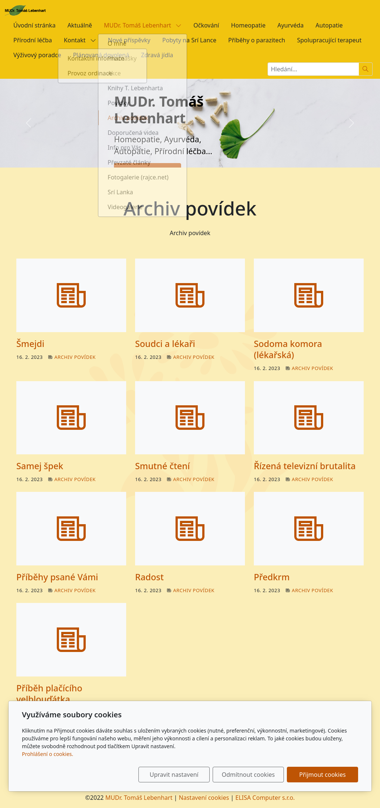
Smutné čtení (162, 466)
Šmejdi (30, 344)
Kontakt (80, 40)
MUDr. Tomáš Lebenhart (142, 25)
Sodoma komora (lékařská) (288, 349)
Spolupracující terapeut (329, 40)
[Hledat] (366, 69)
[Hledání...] (313, 69)
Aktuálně (80, 25)
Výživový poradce (37, 55)
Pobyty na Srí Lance (189, 40)
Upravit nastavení (174, 774)
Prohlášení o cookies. (47, 753)
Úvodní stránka (34, 25)
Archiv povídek (75, 357)
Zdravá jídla (157, 55)
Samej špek (39, 466)
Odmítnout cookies (248, 774)
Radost (149, 577)
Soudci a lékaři (165, 344)
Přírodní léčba (32, 40)
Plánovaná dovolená (101, 55)
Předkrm (272, 577)
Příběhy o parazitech (256, 40)
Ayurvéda (290, 25)
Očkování (206, 25)
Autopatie (329, 25)
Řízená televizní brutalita (305, 466)
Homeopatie (248, 25)
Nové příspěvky (129, 40)
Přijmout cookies (322, 774)
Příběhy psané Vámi (57, 577)
